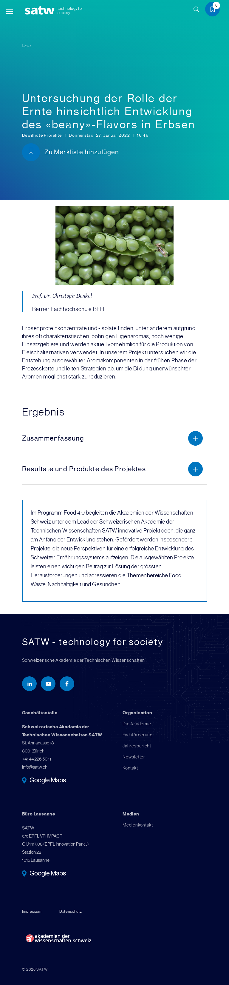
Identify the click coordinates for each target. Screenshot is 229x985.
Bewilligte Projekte (42, 135)
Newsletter (134, 757)
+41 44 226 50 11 (36, 759)
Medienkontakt (138, 825)
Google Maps (48, 780)
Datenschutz (70, 911)
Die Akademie (137, 724)
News (26, 46)
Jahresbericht (137, 746)
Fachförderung (137, 735)
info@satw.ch (34, 767)
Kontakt (130, 768)
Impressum (31, 911)
